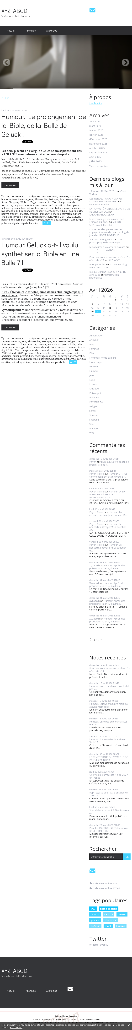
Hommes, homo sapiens (102, 357)
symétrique (77, 219)
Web (23, 202)
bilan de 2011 (16, 353)
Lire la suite (10, 185)
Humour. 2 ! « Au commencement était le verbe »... (108, 475)
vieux (4, 347)
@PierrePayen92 (98, 944)
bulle (79, 210)
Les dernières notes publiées (66, 1019)
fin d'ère (15, 350)
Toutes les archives (98, 166)
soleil (4, 208)
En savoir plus (16, 1027)
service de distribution (49, 208)
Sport (92, 423)
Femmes (63, 196)
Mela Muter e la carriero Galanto (107, 246)
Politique (53, 199)
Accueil (11, 30)
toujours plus (18, 219)
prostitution (26, 355)
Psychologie (66, 199)
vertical (26, 216)
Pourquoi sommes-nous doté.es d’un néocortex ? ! (109, 670)
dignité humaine (29, 223)
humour (42, 202)
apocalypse (14, 216)
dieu (93, 908)
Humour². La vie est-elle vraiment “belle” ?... (108, 741)
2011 (63, 216)
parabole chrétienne (43, 362)
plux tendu (73, 353)
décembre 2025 (98, 139)
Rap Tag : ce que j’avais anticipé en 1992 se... (108, 794)
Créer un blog (60, 1016)
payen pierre (17, 205)
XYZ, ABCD (14, 11)
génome (29, 353)
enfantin (34, 213)
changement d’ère (68, 202)
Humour (22, 199)
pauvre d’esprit (9, 213)
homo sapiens (59, 347)
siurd (29, 347)
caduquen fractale (28, 358)
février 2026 (96, 130)
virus (56, 216)
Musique (94, 388)
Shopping (14, 202)
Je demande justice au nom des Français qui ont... (106, 220)
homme (72, 347)
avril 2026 (94, 121)
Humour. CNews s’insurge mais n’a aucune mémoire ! (108, 705)
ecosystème (67, 213)
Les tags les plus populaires (89, 1019)
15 (110, 307)
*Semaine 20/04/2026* (102, 191)
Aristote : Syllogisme (100, 239)
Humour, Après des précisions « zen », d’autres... (107, 567)
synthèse (25, 362)
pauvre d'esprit (41, 347)
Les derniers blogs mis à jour (43, 1019)
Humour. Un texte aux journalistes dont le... (108, 723)
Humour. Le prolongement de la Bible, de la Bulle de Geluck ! (43, 125)
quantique (44, 358)
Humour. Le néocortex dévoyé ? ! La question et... (107, 526)
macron (44, 205)
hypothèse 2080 (10, 210)
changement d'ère (31, 350)
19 (92, 311)
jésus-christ (54, 344)
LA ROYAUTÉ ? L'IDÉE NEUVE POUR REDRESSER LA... (109, 210)
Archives (31, 30)
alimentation (38, 216)
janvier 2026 (96, 134)
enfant (68, 205)
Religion (78, 199)
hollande (95, 926)
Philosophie (41, 199)
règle (41, 219)
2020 (70, 216)
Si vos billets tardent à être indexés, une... (109, 812)
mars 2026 (95, 125)
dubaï (16, 355)
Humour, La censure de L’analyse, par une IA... (108, 513)
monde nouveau (51, 350)
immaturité (46, 213)
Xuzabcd (94, 618)
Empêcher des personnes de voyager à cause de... (105, 231)
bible (65, 210)
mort (78, 213)
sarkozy (108, 914)
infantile (24, 213)
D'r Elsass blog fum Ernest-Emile (108, 266)
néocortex (41, 210)
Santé (4, 202)
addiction (32, 219)
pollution (6, 223)
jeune (12, 347)
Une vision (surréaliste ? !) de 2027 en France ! (108, 776)
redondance (27, 210)
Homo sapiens (97, 362)
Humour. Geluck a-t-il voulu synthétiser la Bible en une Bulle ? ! (40, 253)
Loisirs (93, 384)
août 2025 (95, 156)
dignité (16, 223)
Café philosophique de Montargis (105, 241)
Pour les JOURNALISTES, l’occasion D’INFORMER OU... (108, 829)
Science (5, 344)
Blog (54, 196)
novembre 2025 (98, 143)
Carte (95, 639)
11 (127, 303)
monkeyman (32, 205)
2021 (77, 216)
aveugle (20, 347)
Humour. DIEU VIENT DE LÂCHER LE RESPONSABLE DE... (107, 494)
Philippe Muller (97, 264)
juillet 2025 (95, 161)
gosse (76, 205)
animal (15, 362)
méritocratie (56, 205)
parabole (60, 362)
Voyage (93, 428)
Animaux (46, 196)
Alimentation (96, 335)
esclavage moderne (46, 355)
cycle (4, 216)
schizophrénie (9, 358)
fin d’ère (52, 202)
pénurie (5, 219)
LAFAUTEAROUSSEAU (101, 214)
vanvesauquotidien (99, 204)
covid (49, 216)
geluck (72, 210)
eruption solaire (17, 208)
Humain (93, 366)
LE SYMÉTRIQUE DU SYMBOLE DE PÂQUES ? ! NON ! (108, 758)
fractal (4, 205)
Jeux (31, 199)
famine (67, 208)
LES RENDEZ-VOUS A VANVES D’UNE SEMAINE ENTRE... (106, 200)
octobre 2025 (97, 147)
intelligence (54, 210)
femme (81, 347)
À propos (51, 30)
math (56, 213)
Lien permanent (12, 196)
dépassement (61, 219)
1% (37, 353)
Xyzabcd (94, 565)
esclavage (63, 355)
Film (91, 353)
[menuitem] (10, 30)
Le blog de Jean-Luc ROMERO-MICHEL (109, 234)
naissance (56, 358)
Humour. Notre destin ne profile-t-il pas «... (109, 463)
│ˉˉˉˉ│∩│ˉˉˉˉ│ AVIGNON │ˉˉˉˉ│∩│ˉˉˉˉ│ (103, 251)
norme (49, 219)
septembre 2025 (98, 152)
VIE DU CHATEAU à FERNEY (105, 223)
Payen (92, 461)
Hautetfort (73, 1016)
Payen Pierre (96, 473)
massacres (78, 208)
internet (31, 208)
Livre (92, 379)
